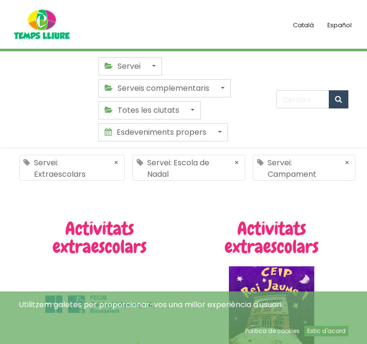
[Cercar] (338, 99)
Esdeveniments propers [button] (156, 132)
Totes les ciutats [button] (143, 110)
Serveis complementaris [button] (158, 88)
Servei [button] (123, 66)
